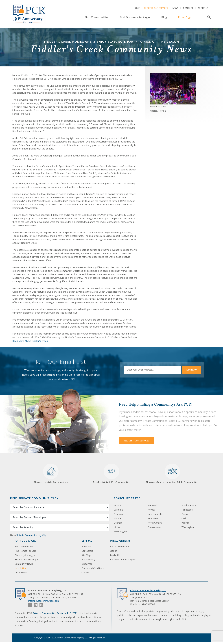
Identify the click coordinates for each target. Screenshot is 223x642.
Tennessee (187, 509)
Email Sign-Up (187, 17)
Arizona (117, 505)
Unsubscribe (21, 572)
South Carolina (188, 505)
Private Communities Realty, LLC (148, 590)
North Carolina (155, 522)
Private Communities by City (31, 535)
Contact (188, 8)
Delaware (118, 514)
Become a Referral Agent (123, 559)
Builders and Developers (27, 559)
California (118, 509)
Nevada (151, 509)
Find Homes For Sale (25, 550)
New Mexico (154, 518)
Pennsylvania (154, 527)
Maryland (152, 505)
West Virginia (120, 531)
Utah (183, 518)
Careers (85, 572)
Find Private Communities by (34, 498)
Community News (24, 563)
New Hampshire (156, 514)
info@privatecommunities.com (43, 600)
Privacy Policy (88, 559)
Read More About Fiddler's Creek (30, 340)
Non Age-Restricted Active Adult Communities (172, 474)
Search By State (127, 498)
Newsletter (20, 568)
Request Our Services (156, 8)
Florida (117, 518)
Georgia (118, 522)
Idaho (117, 527)
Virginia (185, 522)
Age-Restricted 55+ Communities (111, 474)
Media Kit (115, 555)
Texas (184, 514)
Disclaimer (86, 563)
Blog (164, 17)
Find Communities (96, 17)
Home (137, 8)
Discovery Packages (25, 555)
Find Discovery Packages (135, 17)
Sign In (113, 550)
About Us (203, 8)
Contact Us (87, 550)
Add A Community (119, 546)
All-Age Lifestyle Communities (51, 474)
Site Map (86, 555)
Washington (187, 527)
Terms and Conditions (92, 568)
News (175, 8)
